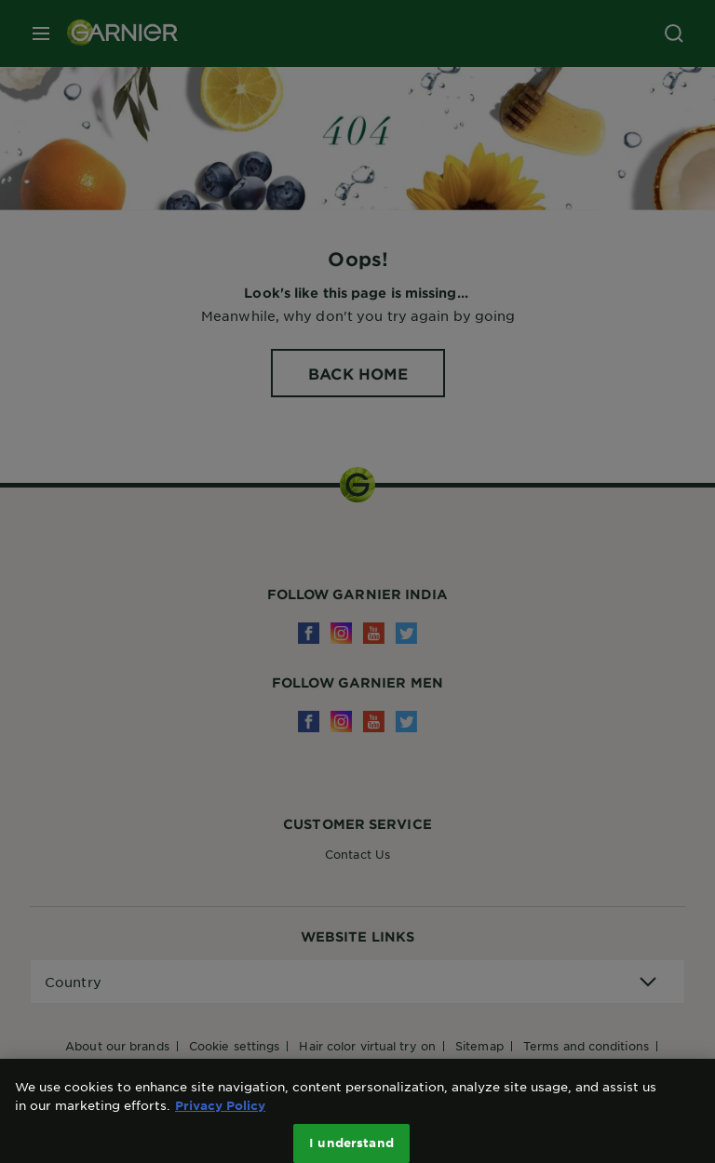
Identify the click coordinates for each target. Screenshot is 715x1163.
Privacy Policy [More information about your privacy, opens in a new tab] (220, 1114)
